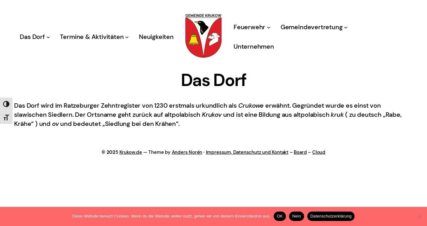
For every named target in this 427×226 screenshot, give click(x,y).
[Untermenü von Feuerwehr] (269, 27)
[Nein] (419, 216)
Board (300, 152)
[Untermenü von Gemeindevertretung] (346, 27)
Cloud (318, 152)
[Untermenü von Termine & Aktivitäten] (127, 37)
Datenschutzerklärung (330, 216)
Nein (296, 216)
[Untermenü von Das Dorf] (48, 37)
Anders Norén (187, 152)
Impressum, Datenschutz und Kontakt (247, 152)
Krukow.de (130, 152)
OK (280, 216)
